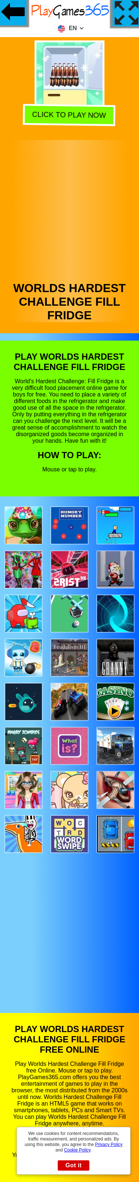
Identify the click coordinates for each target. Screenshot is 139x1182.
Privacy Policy (108, 1144)
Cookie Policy (77, 1150)
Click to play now (70, 115)
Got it (73, 1165)
